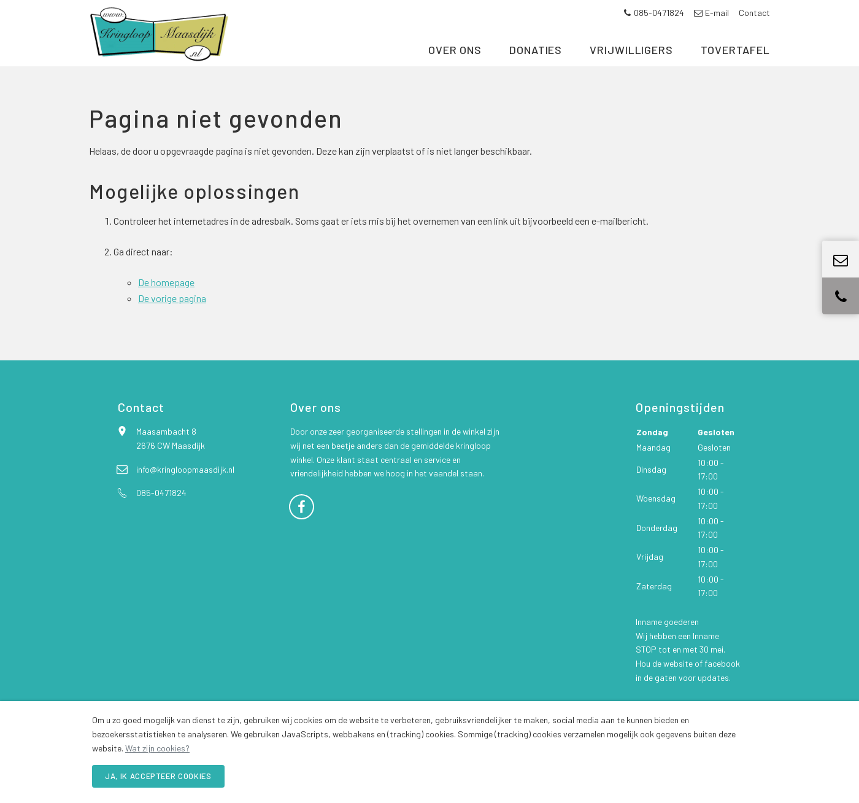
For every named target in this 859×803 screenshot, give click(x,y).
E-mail (711, 12)
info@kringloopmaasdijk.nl (185, 495)
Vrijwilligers (631, 72)
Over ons (455, 72)
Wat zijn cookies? (157, 748)
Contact (754, 12)
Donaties (535, 72)
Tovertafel (735, 72)
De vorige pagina (172, 324)
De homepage (166, 308)
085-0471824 (653, 12)
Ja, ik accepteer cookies (158, 776)
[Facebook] (301, 531)
